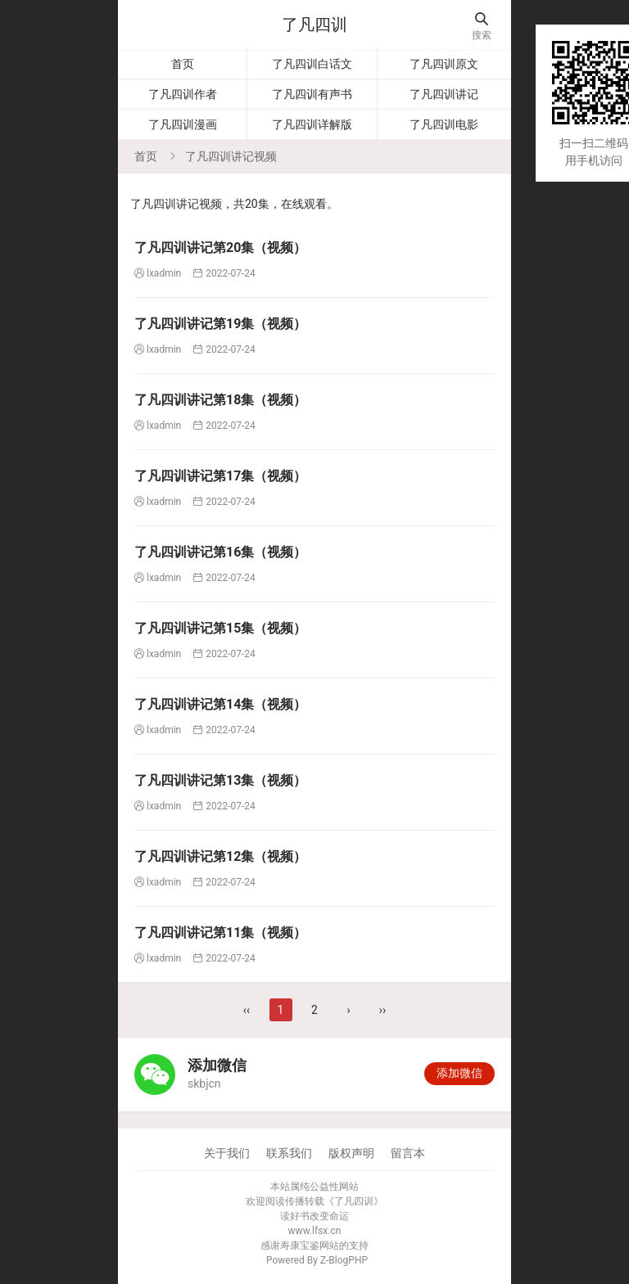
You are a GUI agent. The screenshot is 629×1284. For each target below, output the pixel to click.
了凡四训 (314, 24)
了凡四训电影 (444, 124)
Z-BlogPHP (344, 1260)
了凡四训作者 (182, 94)
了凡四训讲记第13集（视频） (220, 780)
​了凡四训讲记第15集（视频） (220, 628)
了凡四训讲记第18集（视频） (220, 400)
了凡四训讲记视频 (231, 156)
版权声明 (351, 1153)
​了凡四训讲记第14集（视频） (220, 704)
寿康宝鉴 (299, 1245)
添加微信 (459, 1072)
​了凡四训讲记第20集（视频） (220, 247)
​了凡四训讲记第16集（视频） (220, 552)
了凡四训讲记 (444, 94)
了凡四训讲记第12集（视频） (220, 856)
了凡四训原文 (444, 63)
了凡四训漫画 (182, 124)
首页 (182, 63)
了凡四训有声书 (312, 94)
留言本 (408, 1153)
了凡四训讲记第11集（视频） (220, 932)
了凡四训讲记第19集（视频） (220, 323)
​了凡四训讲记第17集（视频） (220, 476)
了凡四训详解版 (312, 124)
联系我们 (289, 1153)
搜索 (481, 26)
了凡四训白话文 (312, 63)
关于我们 (227, 1153)
